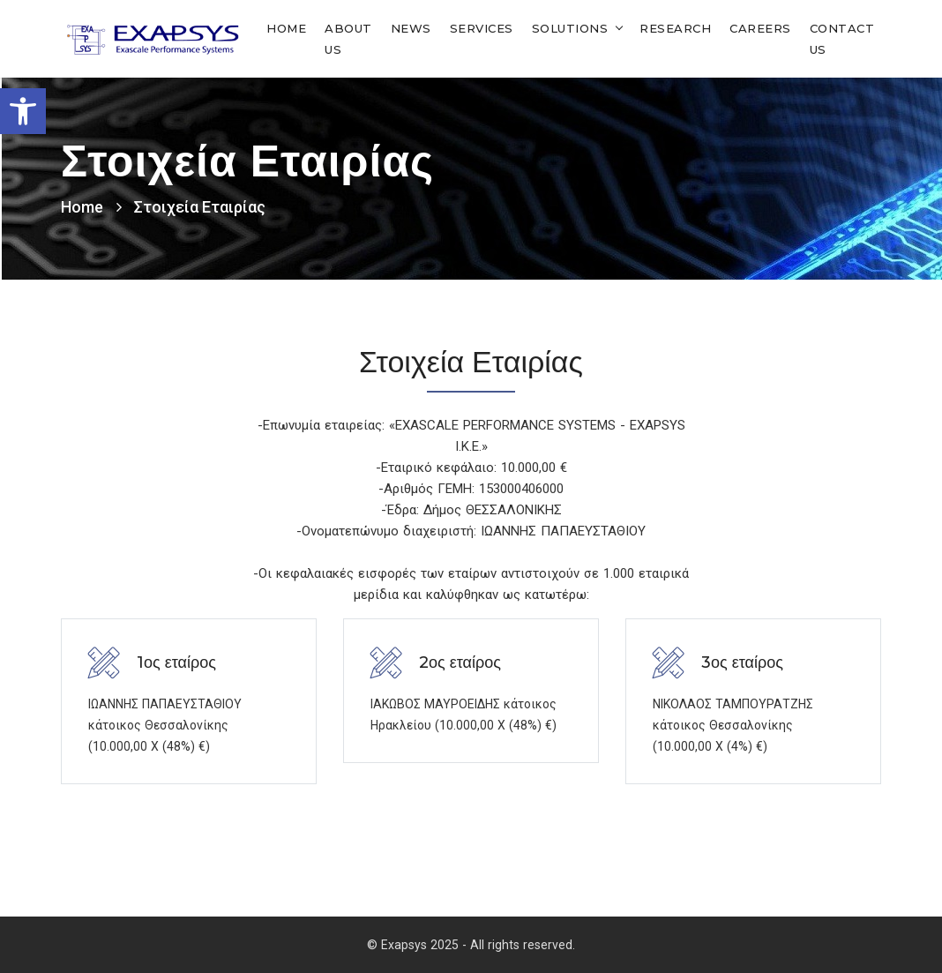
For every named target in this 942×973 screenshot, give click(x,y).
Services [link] (481, 28)
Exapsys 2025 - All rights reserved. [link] (478, 945)
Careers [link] (760, 28)
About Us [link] (348, 38)
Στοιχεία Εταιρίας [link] (199, 207)
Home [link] (286, 28)
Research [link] (675, 28)
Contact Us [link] (842, 38)
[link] (23, 111)
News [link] (411, 28)
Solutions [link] (570, 28)
